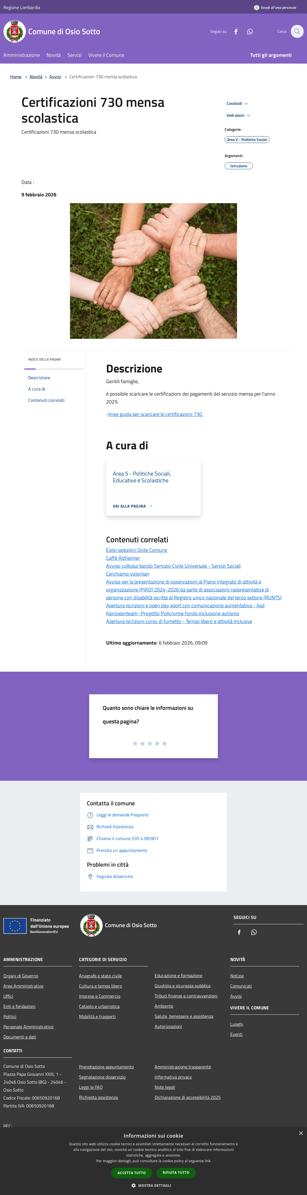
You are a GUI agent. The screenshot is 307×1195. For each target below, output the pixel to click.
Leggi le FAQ (91, 1087)
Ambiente (164, 1006)
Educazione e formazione (178, 975)
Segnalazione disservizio (102, 1076)
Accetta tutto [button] (132, 1172)
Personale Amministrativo (28, 1026)
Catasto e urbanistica (99, 1006)
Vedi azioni (239, 115)
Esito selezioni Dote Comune (136, 550)
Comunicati (241, 986)
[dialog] (153, 1161)
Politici (9, 1016)
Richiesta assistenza (98, 1097)
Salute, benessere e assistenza (184, 1016)
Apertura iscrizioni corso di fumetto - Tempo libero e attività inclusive (179, 621)
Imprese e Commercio (99, 996)
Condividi (238, 103)
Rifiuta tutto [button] (176, 1172)
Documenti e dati (19, 1036)
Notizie (237, 975)
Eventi (236, 1034)
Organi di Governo (20, 975)
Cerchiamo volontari (127, 574)
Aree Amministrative (23, 986)
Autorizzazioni (168, 1026)
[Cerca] (297, 31)
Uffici (8, 996)
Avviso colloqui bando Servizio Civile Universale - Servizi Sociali (173, 566)
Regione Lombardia (21, 7)
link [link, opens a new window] (208, 1161)
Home (15, 76)
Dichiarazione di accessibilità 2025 (188, 1097)
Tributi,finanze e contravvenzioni (186, 995)
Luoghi (236, 1024)
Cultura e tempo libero (100, 986)
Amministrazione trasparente (183, 1066)
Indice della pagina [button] (44, 359)
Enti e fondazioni (19, 1006)
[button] (153, 1185)
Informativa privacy (173, 1076)
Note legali (165, 1087)
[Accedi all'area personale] (275, 7)
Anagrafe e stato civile (100, 975)
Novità (36, 76)
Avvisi (55, 76)
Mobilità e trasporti (97, 1016)
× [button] (301, 1133)
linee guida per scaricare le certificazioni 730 (155, 414)
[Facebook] (232, 31)
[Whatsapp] (246, 31)
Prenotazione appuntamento (106, 1066)
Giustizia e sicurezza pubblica (182, 985)
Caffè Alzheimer (123, 558)
